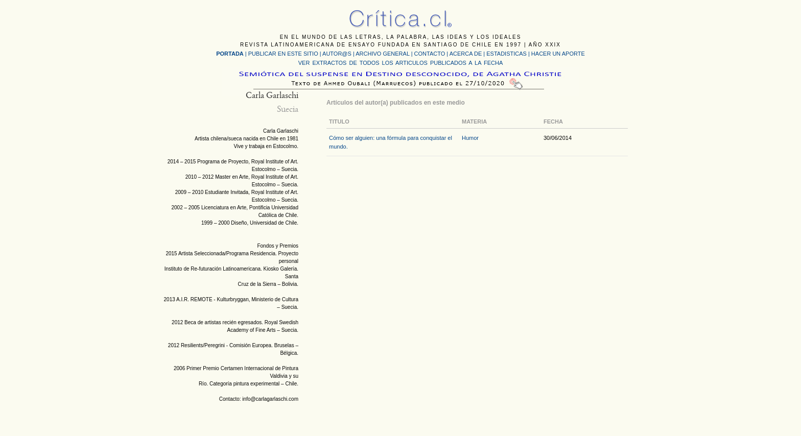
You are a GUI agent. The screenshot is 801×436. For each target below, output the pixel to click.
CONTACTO (429, 54)
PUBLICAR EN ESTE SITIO (283, 54)
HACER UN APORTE (558, 54)
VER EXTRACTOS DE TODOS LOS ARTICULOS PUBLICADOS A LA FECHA (400, 63)
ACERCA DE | (468, 54)
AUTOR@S (337, 54)
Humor (470, 138)
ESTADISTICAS (506, 54)
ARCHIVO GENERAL (382, 54)
